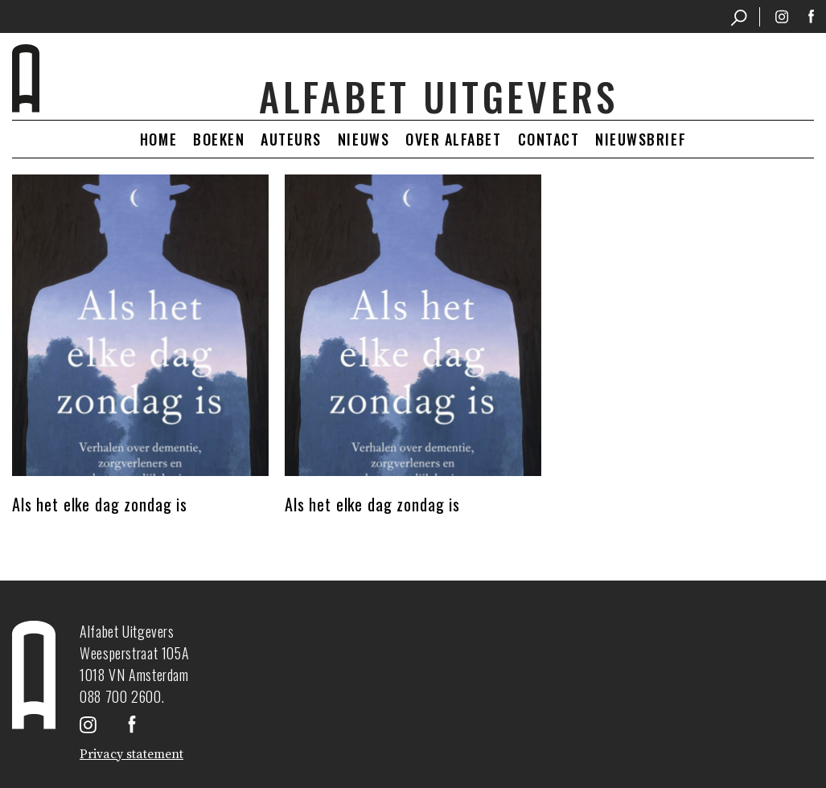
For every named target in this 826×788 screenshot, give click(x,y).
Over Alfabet (453, 139)
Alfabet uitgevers (438, 96)
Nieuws (363, 139)
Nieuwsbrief (640, 139)
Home (158, 139)
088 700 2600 (121, 696)
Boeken (219, 139)
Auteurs (291, 139)
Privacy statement (131, 754)
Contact (549, 139)
